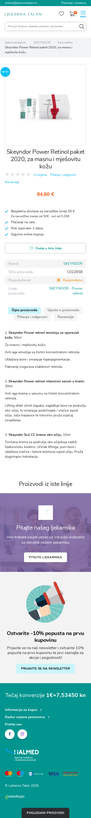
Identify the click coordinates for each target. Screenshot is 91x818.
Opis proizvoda (24, 310)
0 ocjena (40, 174)
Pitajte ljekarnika (45, 557)
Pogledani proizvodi (45, 813)
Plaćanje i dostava (73, 3)
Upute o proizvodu (63, 310)
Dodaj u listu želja (46, 248)
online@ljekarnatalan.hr (21, 3)
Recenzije (12, 182)
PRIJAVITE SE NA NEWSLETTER (45, 668)
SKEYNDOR (73, 263)
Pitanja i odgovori (63, 174)
